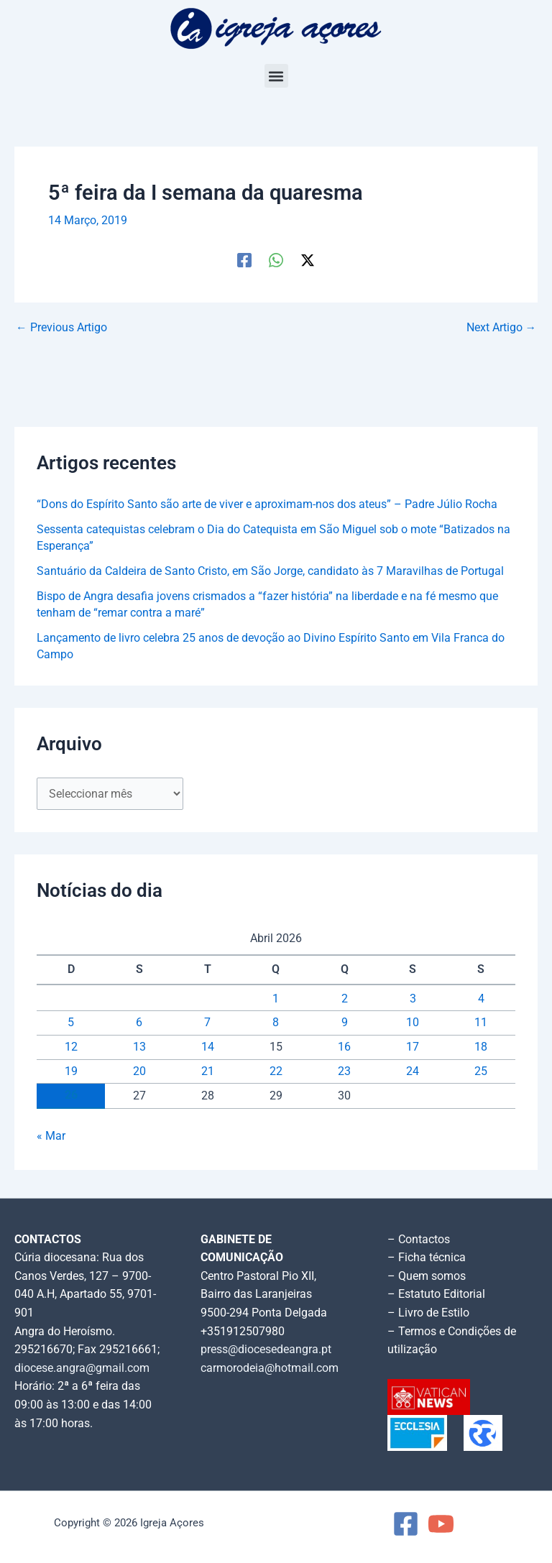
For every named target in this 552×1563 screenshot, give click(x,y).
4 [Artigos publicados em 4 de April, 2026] (481, 998)
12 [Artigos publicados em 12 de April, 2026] (71, 1047)
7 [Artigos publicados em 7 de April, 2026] (207, 1022)
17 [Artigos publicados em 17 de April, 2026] (412, 1047)
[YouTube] (441, 1524)
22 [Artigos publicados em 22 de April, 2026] (276, 1071)
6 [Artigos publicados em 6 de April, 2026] (139, 1022)
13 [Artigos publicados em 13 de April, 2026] (139, 1047)
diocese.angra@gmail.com (82, 1368)
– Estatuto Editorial (436, 1294)
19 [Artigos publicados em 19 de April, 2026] (71, 1071)
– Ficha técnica (426, 1257)
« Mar (51, 1136)
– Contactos (418, 1239)
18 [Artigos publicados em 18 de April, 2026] (480, 1047)
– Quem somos (426, 1276)
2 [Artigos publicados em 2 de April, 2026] (344, 998)
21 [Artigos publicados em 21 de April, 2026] (207, 1071)
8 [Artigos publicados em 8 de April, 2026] (275, 1022)
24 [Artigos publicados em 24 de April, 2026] (412, 1071)
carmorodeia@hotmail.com (270, 1368)
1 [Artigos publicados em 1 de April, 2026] (275, 998)
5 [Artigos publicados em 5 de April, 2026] (71, 1022)
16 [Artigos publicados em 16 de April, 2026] (344, 1047)
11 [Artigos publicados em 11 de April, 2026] (480, 1022)
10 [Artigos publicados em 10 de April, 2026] (412, 1022)
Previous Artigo (61, 328)
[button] (276, 76)
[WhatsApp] (276, 260)
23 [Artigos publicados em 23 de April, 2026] (344, 1071)
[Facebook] (244, 260)
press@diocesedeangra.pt (266, 1349)
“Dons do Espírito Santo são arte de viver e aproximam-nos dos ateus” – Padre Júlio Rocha (267, 504)
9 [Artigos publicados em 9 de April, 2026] (344, 1022)
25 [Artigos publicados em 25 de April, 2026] (480, 1071)
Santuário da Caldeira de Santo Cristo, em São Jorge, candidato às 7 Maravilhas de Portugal (270, 571)
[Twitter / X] (307, 260)
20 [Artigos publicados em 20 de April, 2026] (139, 1071)
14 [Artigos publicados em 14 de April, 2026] (207, 1047)
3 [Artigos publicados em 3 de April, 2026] (413, 998)
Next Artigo (501, 328)
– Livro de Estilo (428, 1312)
